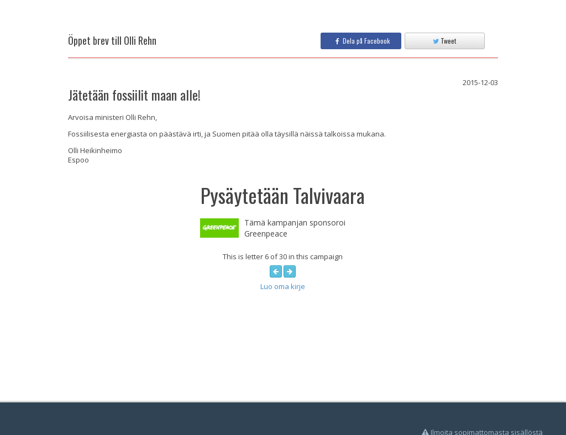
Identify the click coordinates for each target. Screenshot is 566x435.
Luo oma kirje (282, 286)
